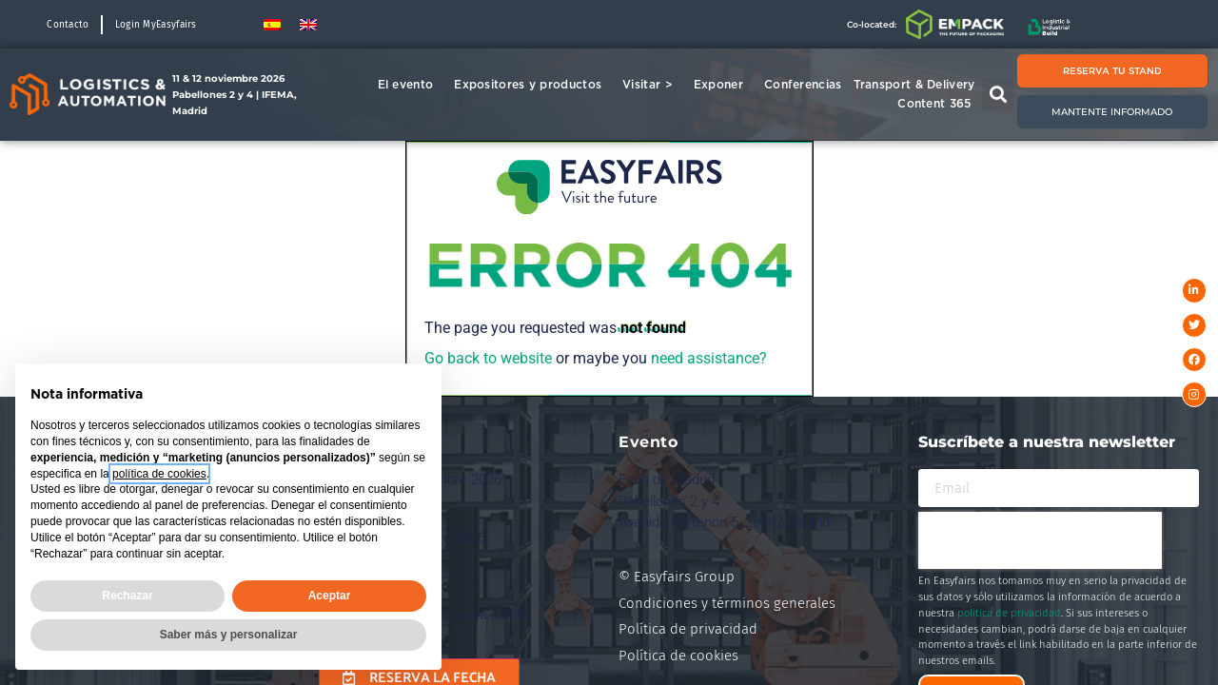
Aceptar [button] (329, 595)
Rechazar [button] (127, 595)
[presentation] (1040, 540)
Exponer (723, 84)
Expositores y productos (532, 84)
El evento (410, 84)
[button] (997, 94)
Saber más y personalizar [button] (229, 634)
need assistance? (709, 358)
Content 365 (938, 103)
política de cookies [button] (159, 473)
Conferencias (803, 84)
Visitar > (652, 84)
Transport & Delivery (914, 84)
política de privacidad (1009, 613)
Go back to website (488, 358)
